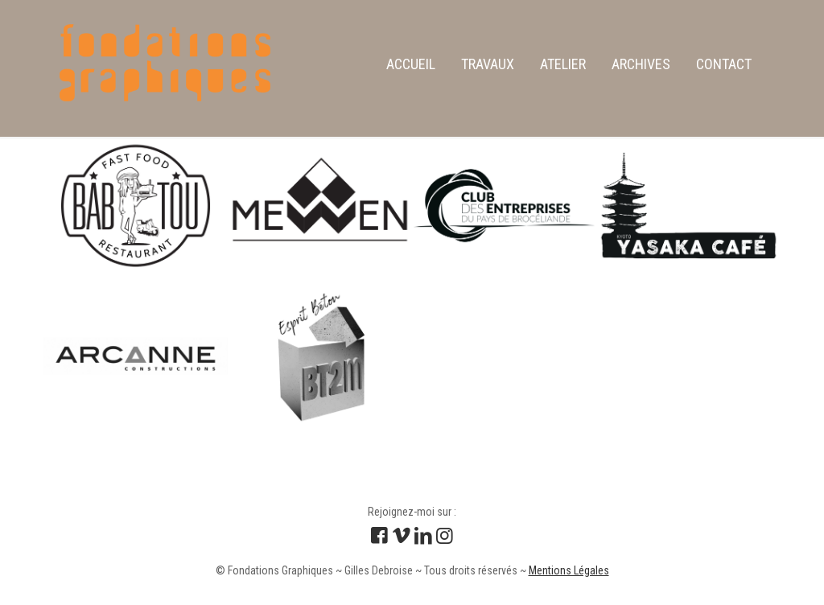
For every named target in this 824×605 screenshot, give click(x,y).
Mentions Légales (569, 570)
